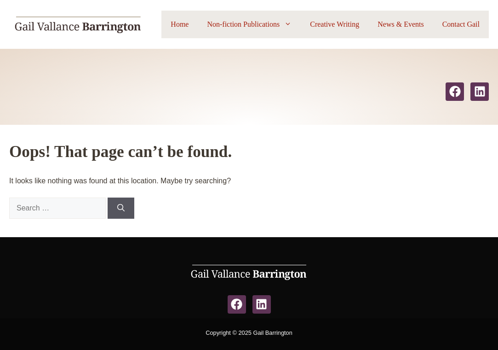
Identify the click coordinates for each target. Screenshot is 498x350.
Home (180, 24)
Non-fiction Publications (254, 24)
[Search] (121, 208)
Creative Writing (334, 24)
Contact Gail (461, 24)
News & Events (401, 24)
